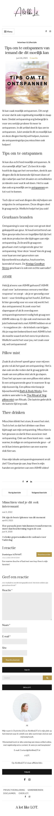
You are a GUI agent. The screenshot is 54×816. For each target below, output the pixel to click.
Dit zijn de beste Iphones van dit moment (23, 517)
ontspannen (38, 187)
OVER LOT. (24, 793)
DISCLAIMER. (9, 793)
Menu (8, 31)
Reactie (7, 590)
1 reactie (34, 58)
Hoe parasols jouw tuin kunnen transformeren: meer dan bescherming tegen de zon (27, 527)
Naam (6, 625)
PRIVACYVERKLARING (14, 790)
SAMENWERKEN (35, 790)
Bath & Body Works (31, 391)
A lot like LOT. (27, 807)
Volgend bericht (39, 492)
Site (4, 647)
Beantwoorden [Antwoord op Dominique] (44, 554)
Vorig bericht (14, 492)
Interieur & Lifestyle (27, 42)
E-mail (6, 636)
